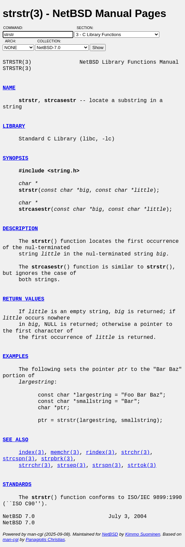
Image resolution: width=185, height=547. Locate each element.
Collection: (49, 41)
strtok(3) (141, 465)
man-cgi (10, 539)
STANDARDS (17, 484)
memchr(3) (65, 452)
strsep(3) (71, 465)
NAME (9, 88)
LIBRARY (14, 126)
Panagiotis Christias (45, 539)
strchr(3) (135, 452)
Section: (86, 28)
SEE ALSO (15, 440)
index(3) (31, 452)
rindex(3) (100, 452)
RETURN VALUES (23, 299)
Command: (15, 28)
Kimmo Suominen (142, 534)
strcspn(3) (19, 459)
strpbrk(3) (57, 459)
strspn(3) (106, 465)
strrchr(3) (35, 465)
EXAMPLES (15, 356)
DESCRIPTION (20, 228)
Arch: (13, 41)
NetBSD (110, 534)
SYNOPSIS (15, 158)
